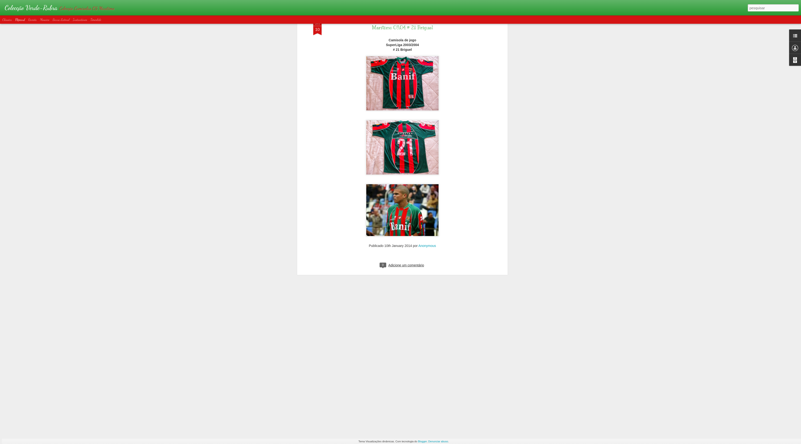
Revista (32, 20)
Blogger (422, 441)
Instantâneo (80, 20)
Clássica (7, 20)
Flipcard (20, 20)
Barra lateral (61, 20)
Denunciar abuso (438, 441)
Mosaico (44, 20)
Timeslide (95, 20)
